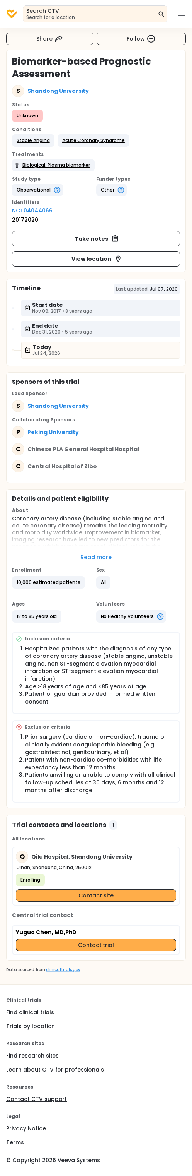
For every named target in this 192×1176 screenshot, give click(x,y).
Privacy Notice (26, 1128)
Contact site (96, 895)
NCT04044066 (32, 210)
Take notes (97, 239)
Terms (15, 1142)
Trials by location (30, 1026)
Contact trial (96, 945)
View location (96, 259)
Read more (96, 557)
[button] (33, 140)
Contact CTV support (36, 1099)
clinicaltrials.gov (63, 969)
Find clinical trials (30, 1012)
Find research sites (32, 1056)
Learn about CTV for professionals (55, 1069)
